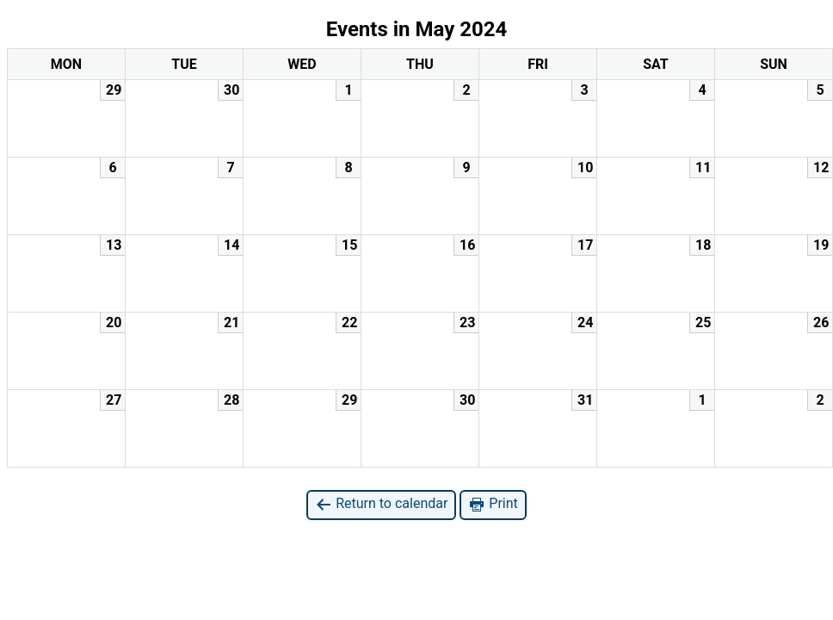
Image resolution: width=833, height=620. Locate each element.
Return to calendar (381, 504)
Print (492, 504)
